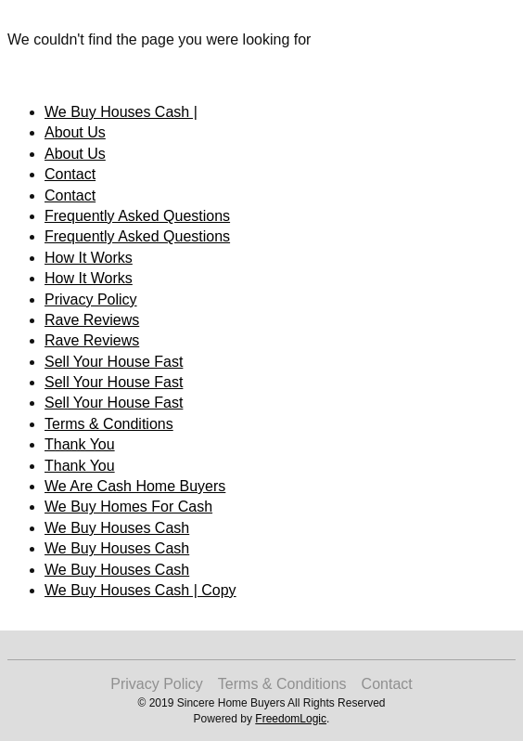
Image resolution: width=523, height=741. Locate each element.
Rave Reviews (92, 320)
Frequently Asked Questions (137, 216)
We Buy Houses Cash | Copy (140, 590)
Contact (70, 174)
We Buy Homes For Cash (128, 506)
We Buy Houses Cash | (121, 112)
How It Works (89, 258)
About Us (75, 132)
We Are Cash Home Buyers (135, 486)
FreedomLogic (290, 718)
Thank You (80, 444)
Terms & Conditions (109, 424)
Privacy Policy (91, 299)
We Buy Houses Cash (117, 528)
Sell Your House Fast (114, 362)
